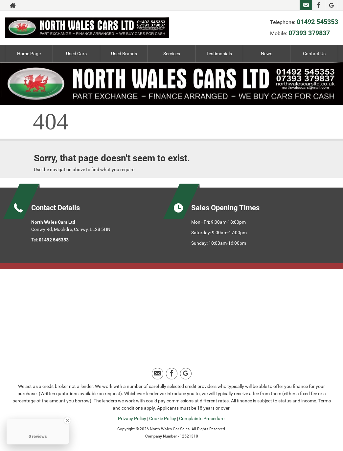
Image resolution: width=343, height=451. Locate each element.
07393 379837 (309, 33)
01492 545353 (317, 22)
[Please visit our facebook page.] (318, 5)
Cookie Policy (162, 418)
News (266, 53)
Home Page (29, 53)
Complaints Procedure (201, 418)
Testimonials (219, 53)
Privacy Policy (132, 418)
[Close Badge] (67, 420)
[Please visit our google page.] (331, 5)
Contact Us (314, 53)
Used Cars (76, 53)
